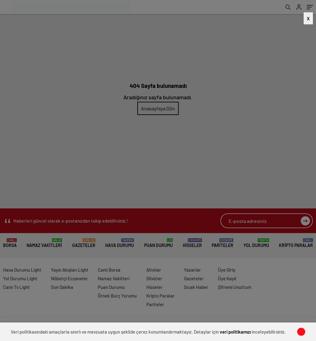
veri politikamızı (235, 332)
